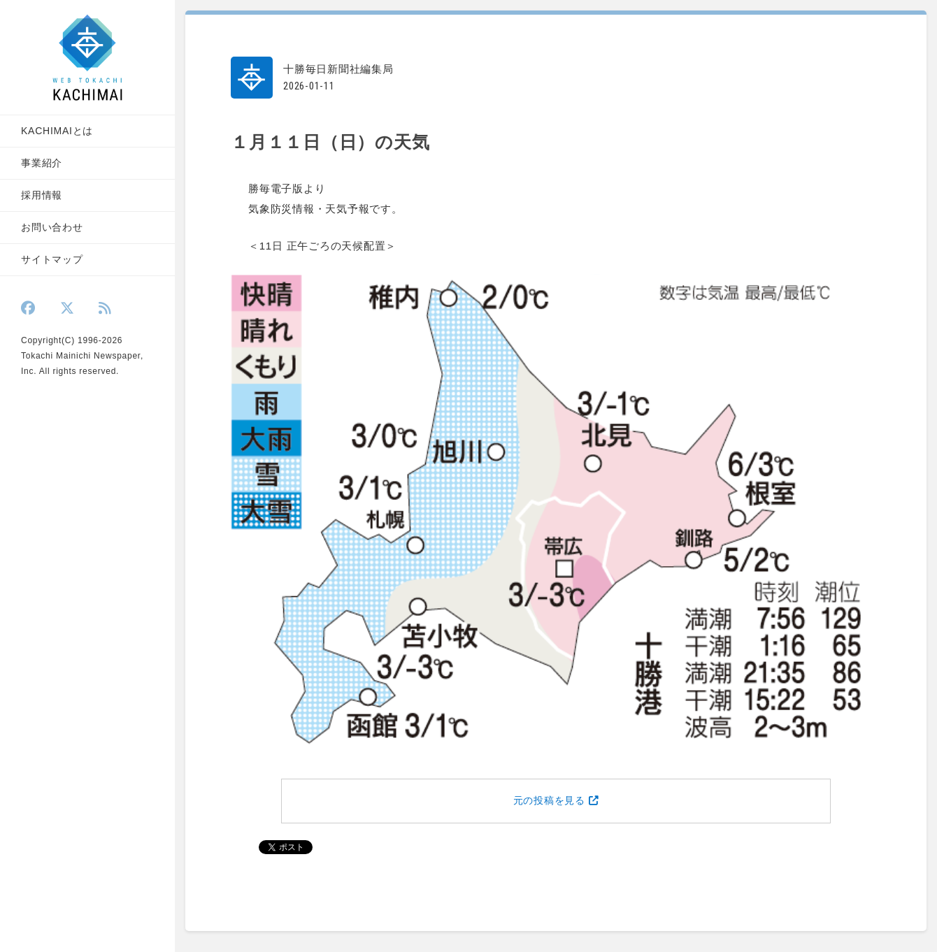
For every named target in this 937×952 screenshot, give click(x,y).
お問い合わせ (52, 227)
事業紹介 (41, 162)
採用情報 (41, 195)
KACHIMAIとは (57, 130)
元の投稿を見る (556, 800)
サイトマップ (52, 259)
